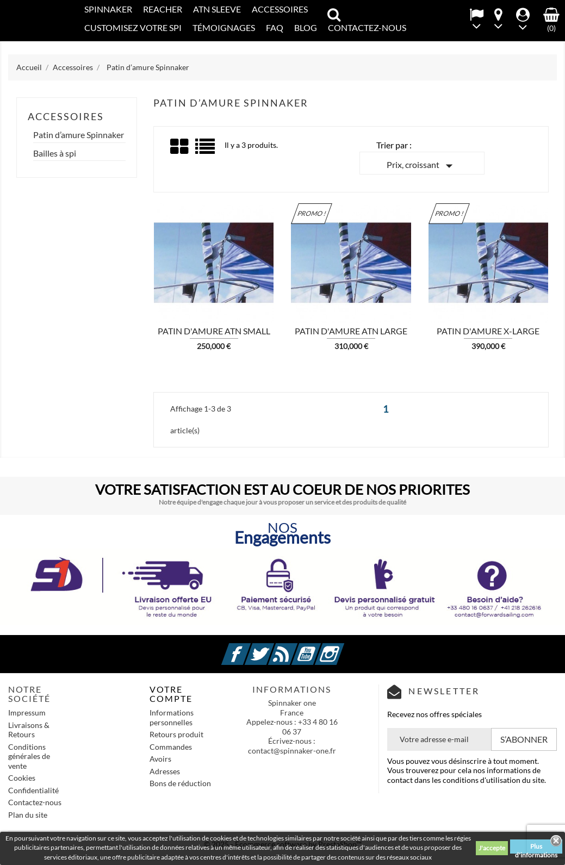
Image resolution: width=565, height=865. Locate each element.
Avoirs (160, 758)
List (205, 150)
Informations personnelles (172, 717)
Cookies (21, 777)
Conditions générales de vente (29, 756)
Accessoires (280, 9)
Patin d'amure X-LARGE (488, 331)
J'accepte (492, 848)
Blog (305, 27)
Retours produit (176, 734)
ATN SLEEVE (217, 9)
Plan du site (27, 814)
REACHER (162, 9)
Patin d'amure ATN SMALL (214, 331)
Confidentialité (33, 790)
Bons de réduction (180, 783)
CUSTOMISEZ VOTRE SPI (133, 27)
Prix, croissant (422, 166)
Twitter (272, 647)
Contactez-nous (34, 802)
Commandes (171, 746)
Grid (180, 147)
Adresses (165, 771)
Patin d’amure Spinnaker (78, 135)
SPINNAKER (108, 9)
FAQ (274, 27)
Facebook (249, 647)
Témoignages (224, 27)
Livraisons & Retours (28, 729)
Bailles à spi (54, 153)
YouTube (319, 647)
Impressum (27, 712)
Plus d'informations (536, 848)
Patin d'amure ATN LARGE (351, 331)
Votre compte (171, 694)
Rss (295, 647)
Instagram (342, 647)
